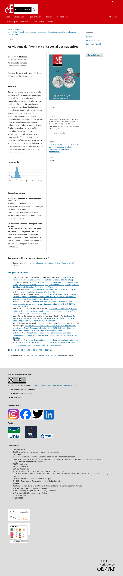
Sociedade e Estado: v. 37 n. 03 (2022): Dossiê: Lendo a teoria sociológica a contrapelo (45, 312)
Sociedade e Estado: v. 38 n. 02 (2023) (58, 280)
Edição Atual (19, 17)
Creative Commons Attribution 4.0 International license (53, 385)
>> (54, 350)
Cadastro (115, 2)
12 (27, 350)
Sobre (50, 21)
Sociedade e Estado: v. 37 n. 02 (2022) (40, 321)
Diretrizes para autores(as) (17, 21)
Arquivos (18, 30)
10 (22, 350)
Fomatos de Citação (58, 133)
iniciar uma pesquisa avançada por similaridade (43, 355)
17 (39, 350)
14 (31, 350)
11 (24, 350)
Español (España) (93, 40)
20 (46, 350)
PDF (54, 108)
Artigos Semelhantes (18, 272)
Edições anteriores (35, 17)
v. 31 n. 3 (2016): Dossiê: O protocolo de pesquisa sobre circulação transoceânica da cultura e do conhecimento (42, 33)
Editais (49, 17)
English (89, 37)
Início (10, 30)
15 (34, 350)
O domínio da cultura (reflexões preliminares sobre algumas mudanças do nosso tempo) (42, 302)
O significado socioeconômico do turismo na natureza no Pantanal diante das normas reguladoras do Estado (42, 334)
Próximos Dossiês (62, 17)
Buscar (113, 17)
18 (41, 350)
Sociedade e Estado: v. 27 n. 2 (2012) (40, 292)
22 (51, 350)
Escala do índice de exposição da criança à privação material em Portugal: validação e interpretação (44, 318)
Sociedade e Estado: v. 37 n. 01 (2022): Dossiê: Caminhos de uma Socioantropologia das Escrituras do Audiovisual (44, 298)
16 (36, 350)
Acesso (7, 17)
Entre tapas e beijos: (40, 263)
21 (48, 350)
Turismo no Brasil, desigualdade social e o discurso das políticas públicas (45, 310)
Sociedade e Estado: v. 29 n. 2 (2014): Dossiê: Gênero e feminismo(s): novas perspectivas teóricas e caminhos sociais (43, 329)
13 (29, 350)
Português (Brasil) (93, 44)
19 (43, 350)
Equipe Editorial (37, 21)
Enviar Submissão (94, 55)
